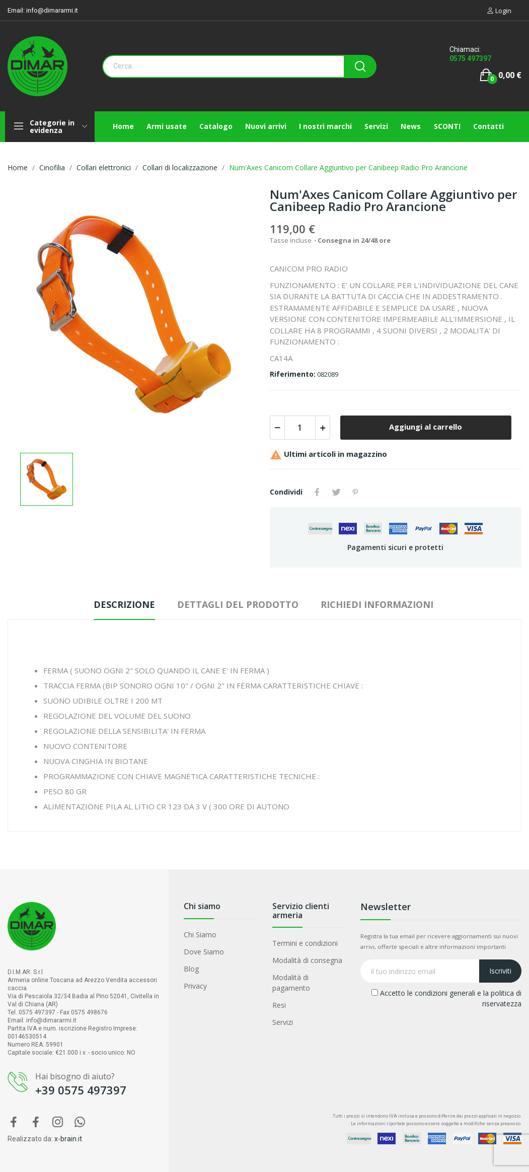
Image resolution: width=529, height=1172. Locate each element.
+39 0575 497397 (80, 1089)
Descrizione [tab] (124, 604)
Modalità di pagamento (291, 983)
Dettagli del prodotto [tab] (237, 604)
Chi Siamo (200, 934)
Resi (279, 1005)
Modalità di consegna (307, 960)
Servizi (282, 1022)
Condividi (317, 492)
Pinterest (355, 492)
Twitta (336, 492)
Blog (191, 969)
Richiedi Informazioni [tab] (377, 604)
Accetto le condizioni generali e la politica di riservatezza (446, 998)
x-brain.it (68, 1139)
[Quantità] (300, 428)
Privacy (195, 986)
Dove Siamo (204, 951)
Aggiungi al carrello (425, 427)
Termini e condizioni (305, 943)
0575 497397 (470, 58)
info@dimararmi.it (52, 10)
